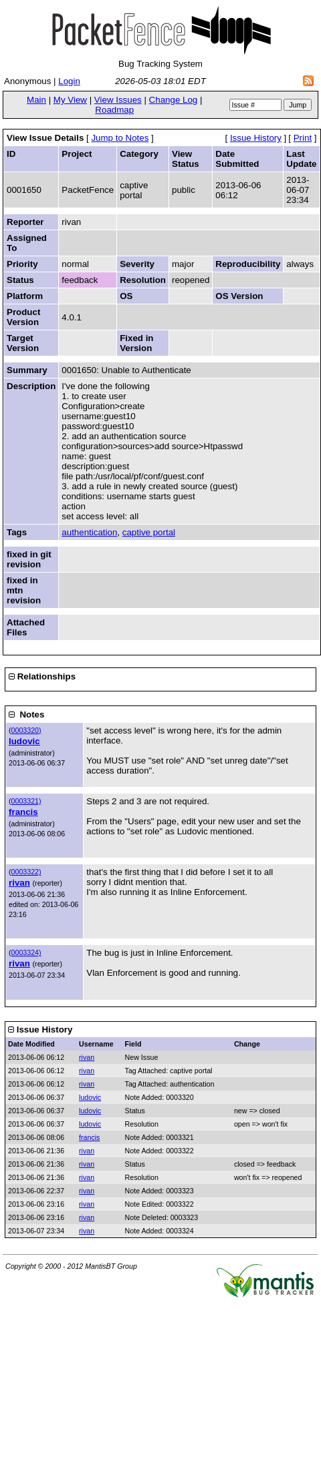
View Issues (118, 100)
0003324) (26, 952)
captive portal (148, 532)
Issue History (256, 138)
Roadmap (114, 110)
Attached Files (26, 627)
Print (303, 138)
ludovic (24, 741)
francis (23, 812)
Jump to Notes (119, 138)
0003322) (26, 872)
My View (70, 100)
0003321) (26, 801)
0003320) (26, 730)
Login (69, 81)
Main (36, 100)
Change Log (173, 100)
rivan (19, 883)
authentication (89, 532)
